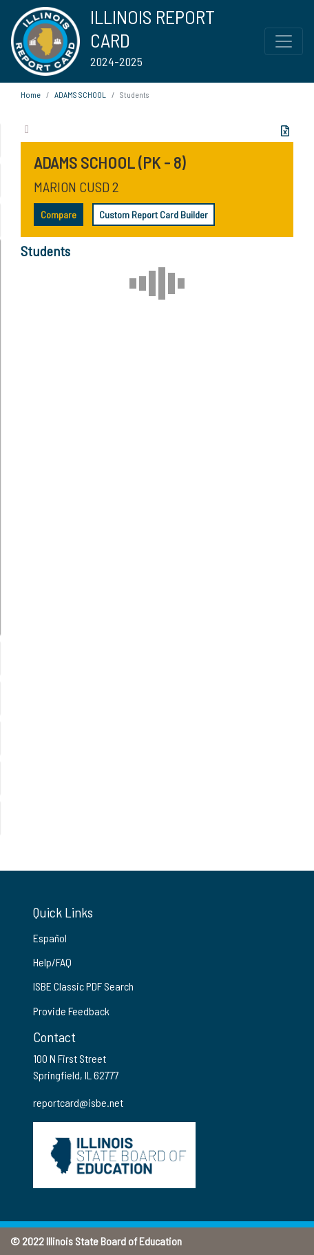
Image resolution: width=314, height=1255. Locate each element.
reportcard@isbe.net (78, 1102)
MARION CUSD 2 (76, 186)
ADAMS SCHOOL (80, 94)
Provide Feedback (71, 1010)
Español (50, 937)
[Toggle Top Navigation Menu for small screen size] (283, 41)
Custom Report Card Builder (153, 214)
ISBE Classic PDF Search (83, 986)
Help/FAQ (52, 961)
